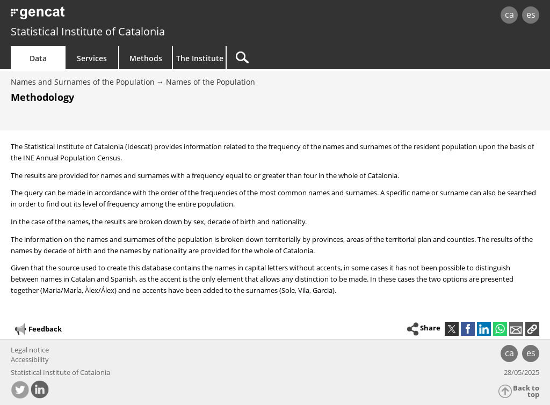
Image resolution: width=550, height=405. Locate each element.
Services (92, 58)
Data (38, 58)
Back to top (526, 391)
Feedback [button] (37, 329)
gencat (116, 15)
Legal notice (30, 350)
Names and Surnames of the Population (83, 82)
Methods (145, 58)
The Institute (199, 58)
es (530, 14)
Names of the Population (210, 82)
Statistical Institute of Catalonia (88, 31)
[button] (532, 329)
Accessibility (30, 359)
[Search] (318, 57)
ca (509, 14)
